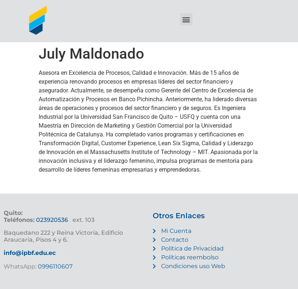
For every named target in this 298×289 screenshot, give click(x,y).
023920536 (52, 219)
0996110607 (54, 266)
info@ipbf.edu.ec (30, 252)
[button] (186, 19)
